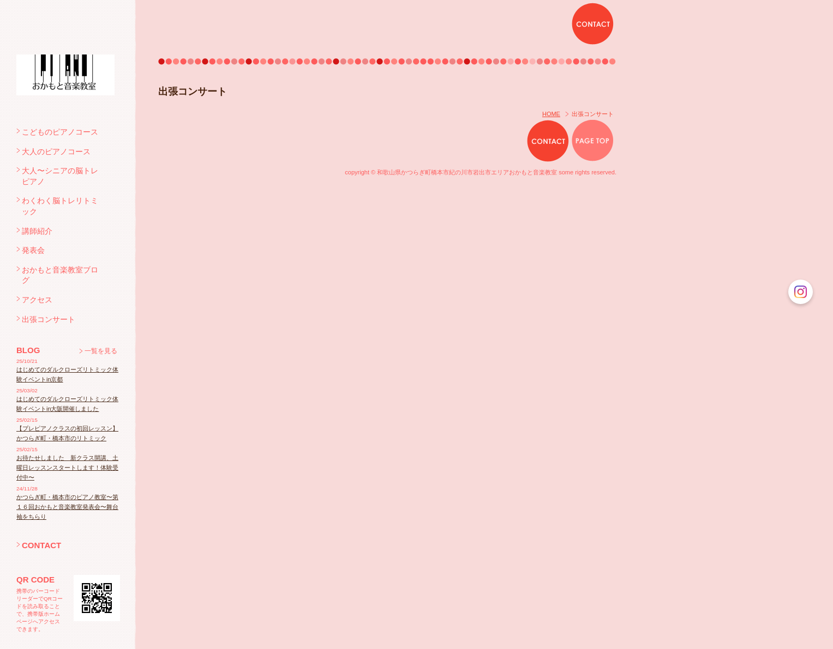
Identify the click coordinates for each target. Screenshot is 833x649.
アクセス (37, 299)
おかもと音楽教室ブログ (60, 275)
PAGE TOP (593, 141)
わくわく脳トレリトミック (60, 206)
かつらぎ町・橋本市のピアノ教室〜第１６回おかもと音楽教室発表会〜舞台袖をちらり (67, 507)
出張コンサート (48, 319)
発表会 (33, 250)
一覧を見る (101, 351)
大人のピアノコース (56, 151)
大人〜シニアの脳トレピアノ (60, 176)
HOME (551, 114)
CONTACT (41, 545)
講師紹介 (37, 231)
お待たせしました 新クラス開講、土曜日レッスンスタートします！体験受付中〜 (67, 467)
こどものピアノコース (60, 132)
